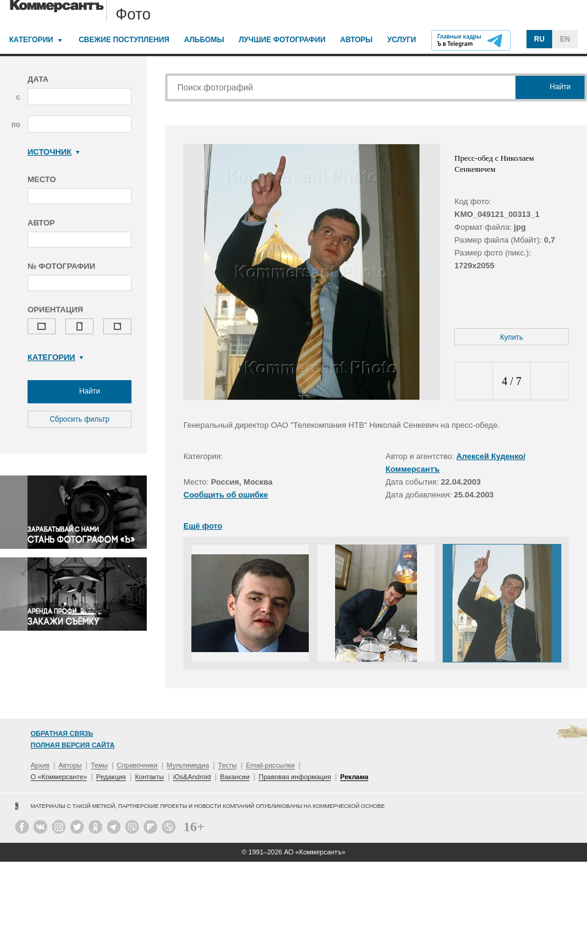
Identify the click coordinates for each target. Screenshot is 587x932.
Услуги (401, 39)
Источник (53, 151)
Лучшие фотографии (281, 39)
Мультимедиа (188, 765)
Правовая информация (295, 776)
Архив (40, 765)
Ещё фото (202, 525)
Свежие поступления (124, 39)
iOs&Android (192, 776)
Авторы (356, 39)
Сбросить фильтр (79, 419)
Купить (511, 337)
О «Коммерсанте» (59, 776)
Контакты (149, 776)
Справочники (137, 765)
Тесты (227, 765)
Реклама (354, 776)
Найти (79, 392)
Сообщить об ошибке (225, 494)
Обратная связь (62, 733)
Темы (99, 765)
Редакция (110, 776)
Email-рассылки (270, 765)
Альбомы (204, 39)
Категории (31, 39)
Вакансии (235, 776)
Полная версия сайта (72, 745)
